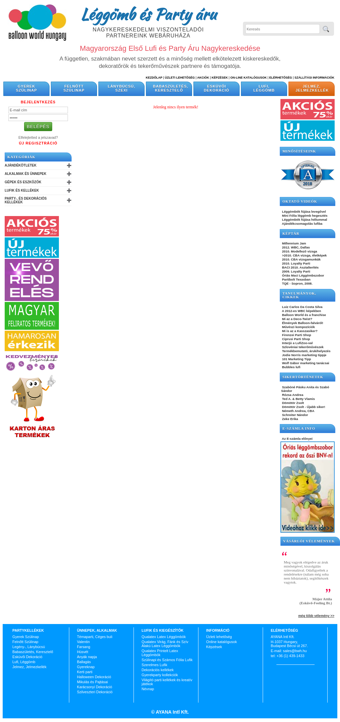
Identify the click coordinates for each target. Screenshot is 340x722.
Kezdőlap (154, 77)
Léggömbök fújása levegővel (303, 211)
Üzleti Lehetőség (180, 77)
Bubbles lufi (291, 367)
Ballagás (84, 662)
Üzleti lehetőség (219, 637)
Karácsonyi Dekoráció (94, 687)
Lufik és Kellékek (22, 190)
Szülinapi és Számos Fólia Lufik (167, 660)
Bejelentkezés (38, 102)
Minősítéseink (299, 151)
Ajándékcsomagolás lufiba (301, 223)
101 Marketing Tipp (296, 359)
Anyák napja (87, 657)
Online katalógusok (221, 642)
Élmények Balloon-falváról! (302, 323)
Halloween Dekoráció (94, 677)
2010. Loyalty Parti (295, 263)
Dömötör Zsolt (292, 403)
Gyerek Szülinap (26, 88)
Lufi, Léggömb (264, 88)
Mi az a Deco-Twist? (296, 319)
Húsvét (82, 652)
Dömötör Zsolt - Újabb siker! (303, 407)
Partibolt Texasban (296, 279)
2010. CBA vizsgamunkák (301, 259)
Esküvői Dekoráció (216, 88)
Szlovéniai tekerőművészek (302, 347)
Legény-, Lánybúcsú (28, 647)
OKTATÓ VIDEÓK (299, 201)
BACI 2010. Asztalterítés (300, 267)
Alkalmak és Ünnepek (25, 174)
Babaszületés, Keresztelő (170, 88)
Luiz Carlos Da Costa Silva (302, 307)
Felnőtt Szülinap (74, 88)
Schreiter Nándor (294, 415)
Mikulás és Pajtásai (92, 682)
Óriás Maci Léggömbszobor (302, 275)
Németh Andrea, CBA (297, 411)
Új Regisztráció (38, 143)
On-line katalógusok (248, 77)
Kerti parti (84, 672)
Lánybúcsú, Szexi (121, 88)
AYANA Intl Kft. (172, 712)
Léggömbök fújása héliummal (304, 219)
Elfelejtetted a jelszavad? (38, 137)
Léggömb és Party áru (148, 14)
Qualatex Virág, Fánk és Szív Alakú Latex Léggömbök (165, 644)
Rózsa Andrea (292, 395)
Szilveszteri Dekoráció (94, 692)
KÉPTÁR (290, 233)
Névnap (148, 689)
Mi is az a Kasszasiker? (299, 331)
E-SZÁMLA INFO (298, 428)
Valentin (83, 642)
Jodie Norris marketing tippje (303, 355)
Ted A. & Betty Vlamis (298, 399)
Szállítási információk (314, 77)
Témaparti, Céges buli (94, 637)
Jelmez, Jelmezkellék (312, 88)
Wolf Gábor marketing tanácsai (305, 363)
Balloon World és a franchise (303, 315)
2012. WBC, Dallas (295, 247)
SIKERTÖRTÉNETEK (302, 377)
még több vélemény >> (316, 616)
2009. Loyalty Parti (295, 271)
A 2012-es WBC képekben (301, 311)
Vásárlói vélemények (309, 541)
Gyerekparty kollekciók (160, 675)
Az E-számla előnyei (297, 438)
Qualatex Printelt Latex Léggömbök (160, 653)
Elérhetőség (280, 77)
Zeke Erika (289, 419)
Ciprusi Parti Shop (295, 339)
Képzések (219, 77)
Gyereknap (86, 667)
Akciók (203, 77)
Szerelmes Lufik (154, 665)
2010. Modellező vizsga (299, 251)
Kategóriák (21, 157)
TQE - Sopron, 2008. (297, 283)
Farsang (83, 647)
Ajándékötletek (20, 165)
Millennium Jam (293, 243)
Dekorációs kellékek (158, 670)
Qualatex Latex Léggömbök (164, 637)
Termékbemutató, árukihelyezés (306, 351)
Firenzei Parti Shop (296, 335)
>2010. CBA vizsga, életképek (304, 255)
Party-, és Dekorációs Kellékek (26, 200)
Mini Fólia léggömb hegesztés (304, 215)
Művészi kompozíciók (298, 327)
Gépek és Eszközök (23, 182)
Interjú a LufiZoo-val (297, 343)
